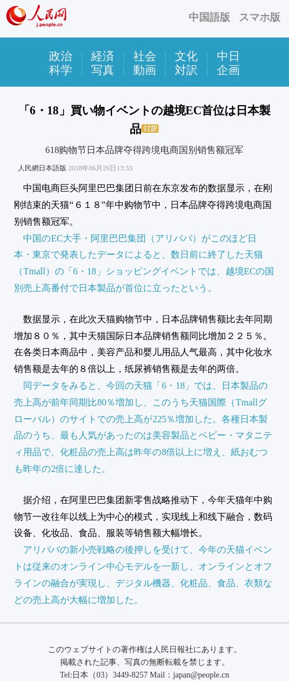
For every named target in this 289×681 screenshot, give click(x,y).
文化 (186, 56)
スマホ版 (259, 17)
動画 (144, 70)
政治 (60, 56)
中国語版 (209, 17)
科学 (60, 70)
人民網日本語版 (42, 168)
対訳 (186, 70)
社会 (144, 56)
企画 (228, 70)
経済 (102, 56)
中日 (228, 56)
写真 (102, 70)
